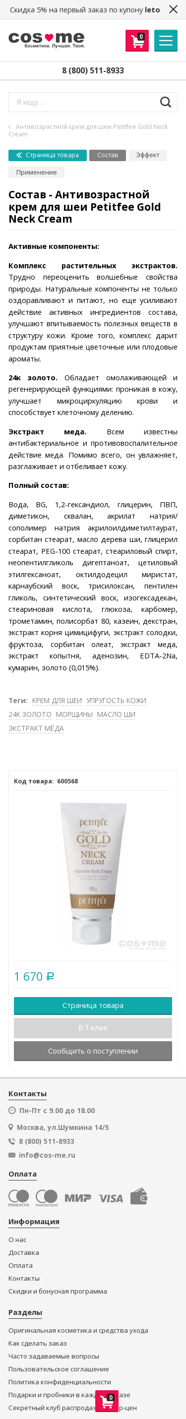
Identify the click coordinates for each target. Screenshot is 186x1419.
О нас (17, 1239)
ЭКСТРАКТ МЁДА (36, 728)
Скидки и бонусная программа (57, 1291)
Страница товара (47, 155)
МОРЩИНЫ (74, 714)
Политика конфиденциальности (59, 1382)
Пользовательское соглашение (58, 1369)
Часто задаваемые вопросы (53, 1356)
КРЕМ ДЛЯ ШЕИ (57, 700)
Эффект (147, 155)
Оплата (20, 1265)
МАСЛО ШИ (116, 714)
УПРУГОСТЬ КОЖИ (116, 700)
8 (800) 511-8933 (93, 70)
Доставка (23, 1252)
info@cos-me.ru (47, 1155)
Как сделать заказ (37, 1343)
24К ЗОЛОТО (30, 714)
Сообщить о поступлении (93, 1051)
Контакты (24, 1278)
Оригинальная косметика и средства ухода (78, 1330)
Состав (108, 155)
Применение (36, 172)
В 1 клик (93, 1027)
